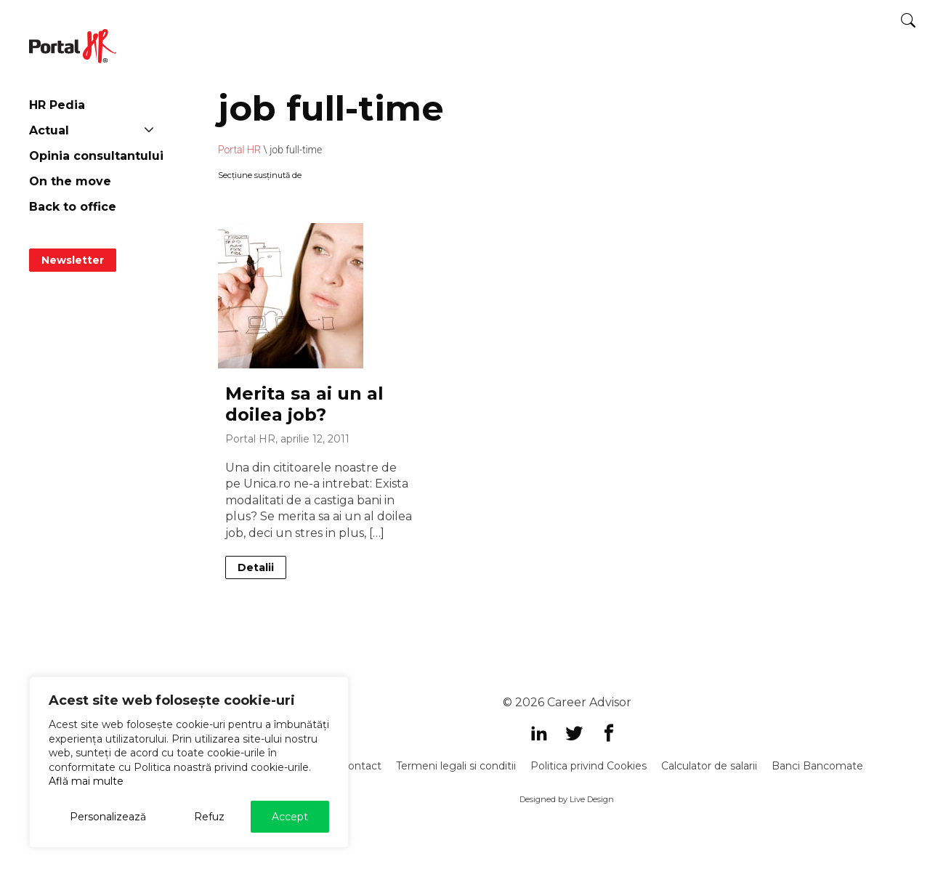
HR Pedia (57, 105)
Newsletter (72, 260)
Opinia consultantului (96, 156)
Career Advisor (589, 702)
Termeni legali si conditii (456, 765)
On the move (70, 181)
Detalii (256, 567)
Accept (290, 816)
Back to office (72, 207)
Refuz (209, 816)
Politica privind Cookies (588, 765)
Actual (49, 130)
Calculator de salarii (709, 765)
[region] (189, 762)
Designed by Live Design (566, 799)
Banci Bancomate (817, 765)
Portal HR (239, 149)
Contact (361, 765)
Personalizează (108, 816)
